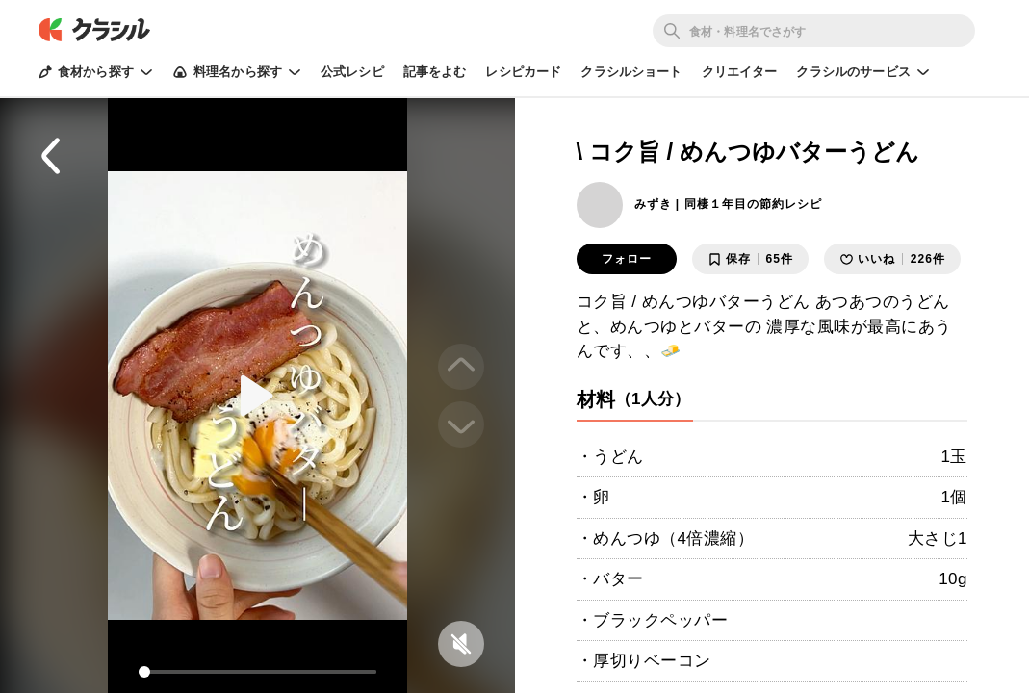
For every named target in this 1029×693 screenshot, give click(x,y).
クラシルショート (631, 71)
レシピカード (523, 71)
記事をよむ (435, 71)
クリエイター (740, 71)
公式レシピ (352, 71)
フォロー (627, 259)
